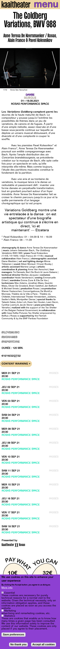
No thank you (18, 644)
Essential (9, 592)
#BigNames (9, 337)
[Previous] (5, 68)
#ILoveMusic (10, 332)
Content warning (16, 363)
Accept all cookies (43, 644)
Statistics (9, 615)
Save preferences (13, 634)
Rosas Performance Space (30, 104)
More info (6, 587)
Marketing (10, 610)
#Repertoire (10, 341)
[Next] (55, 68)
